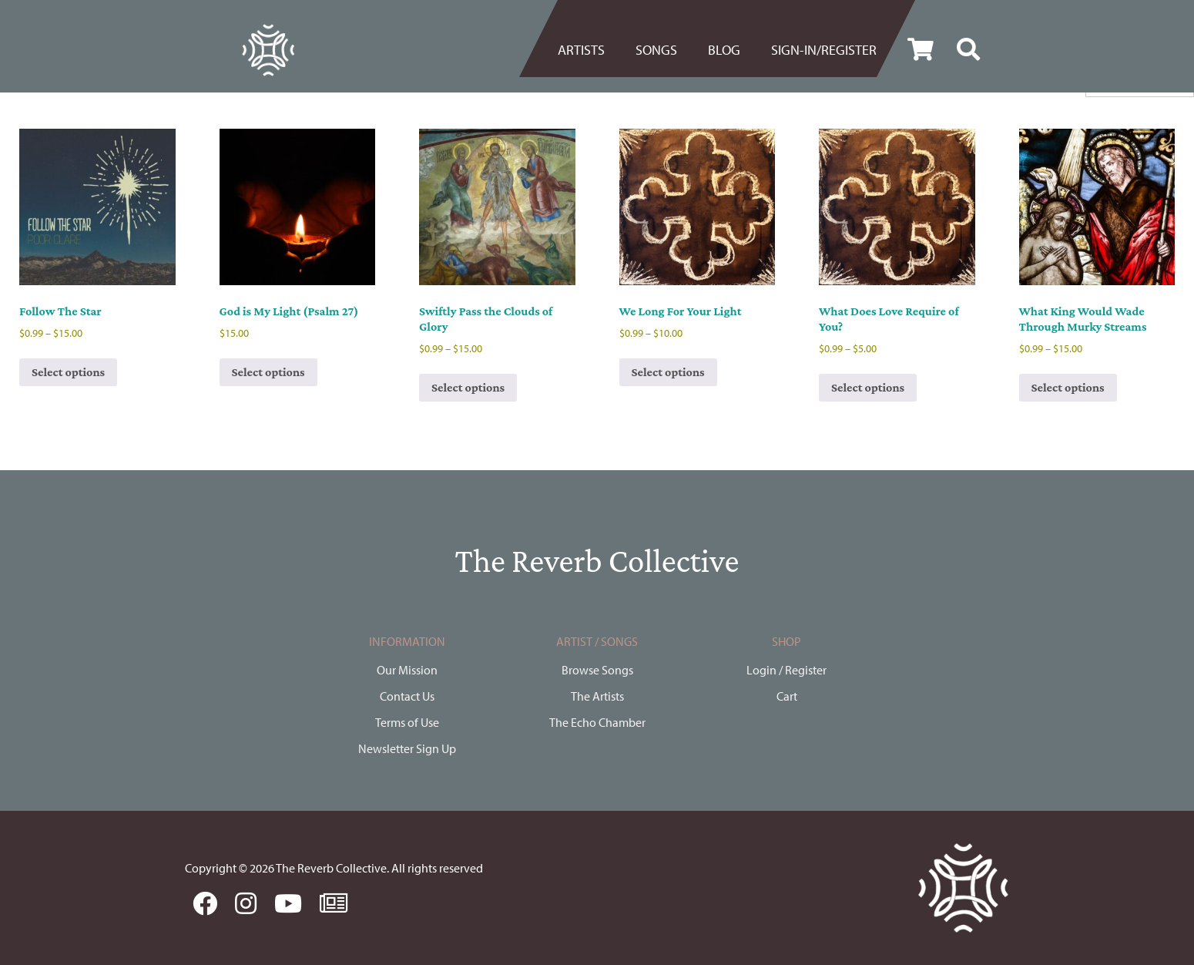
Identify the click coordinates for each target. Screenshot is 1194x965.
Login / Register (786, 670)
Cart (786, 696)
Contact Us (407, 696)
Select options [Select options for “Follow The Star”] (68, 371)
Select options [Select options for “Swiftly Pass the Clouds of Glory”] (468, 387)
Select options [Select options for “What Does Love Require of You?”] (867, 387)
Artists (581, 50)
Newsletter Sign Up (407, 748)
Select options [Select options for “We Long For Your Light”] (668, 371)
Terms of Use (407, 722)
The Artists (597, 696)
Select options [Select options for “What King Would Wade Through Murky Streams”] (1068, 387)
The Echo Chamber (597, 722)
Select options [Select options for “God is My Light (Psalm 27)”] (268, 371)
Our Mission (407, 670)
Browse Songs (597, 670)
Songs (656, 50)
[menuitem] (589, 50)
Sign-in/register (824, 50)
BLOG (724, 50)
